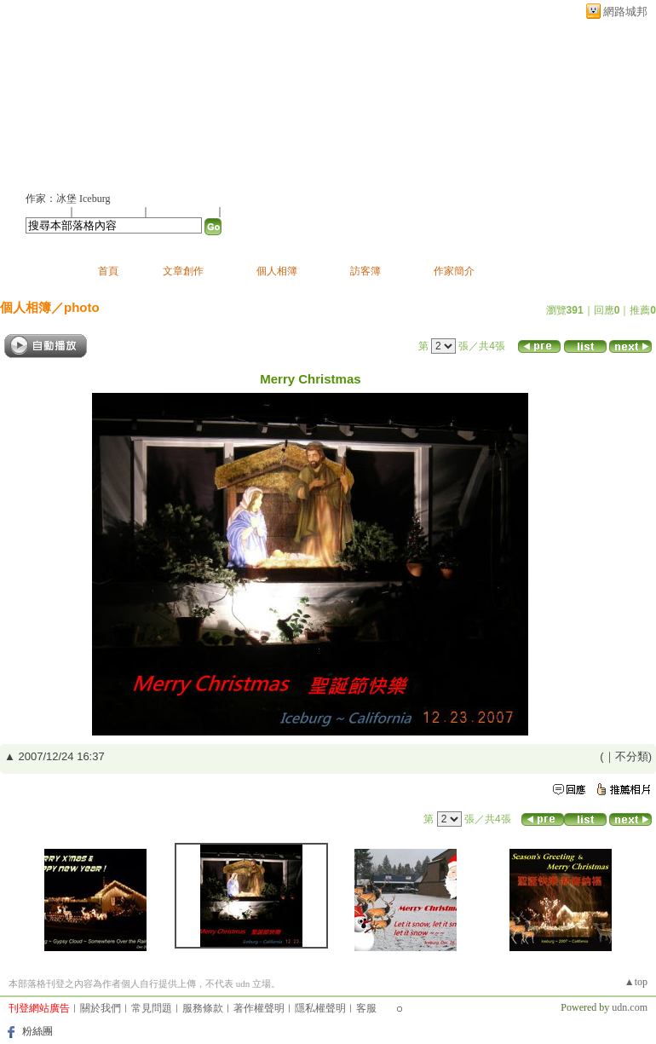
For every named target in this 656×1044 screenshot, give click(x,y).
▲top (635, 982)
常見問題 (151, 1008)
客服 (366, 1008)
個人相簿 (276, 271)
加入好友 (46, 211)
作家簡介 (454, 271)
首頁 (108, 271)
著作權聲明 (259, 1008)
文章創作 (183, 271)
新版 (294, 99)
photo (82, 307)
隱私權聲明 (320, 1008)
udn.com (629, 1007)
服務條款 (202, 1008)
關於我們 (100, 1008)
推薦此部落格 (110, 211)
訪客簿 (365, 271)
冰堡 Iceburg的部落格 (128, 99)
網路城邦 (625, 11)
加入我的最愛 (184, 211)
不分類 (631, 756)
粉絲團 (37, 1031)
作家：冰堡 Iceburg (68, 199)
